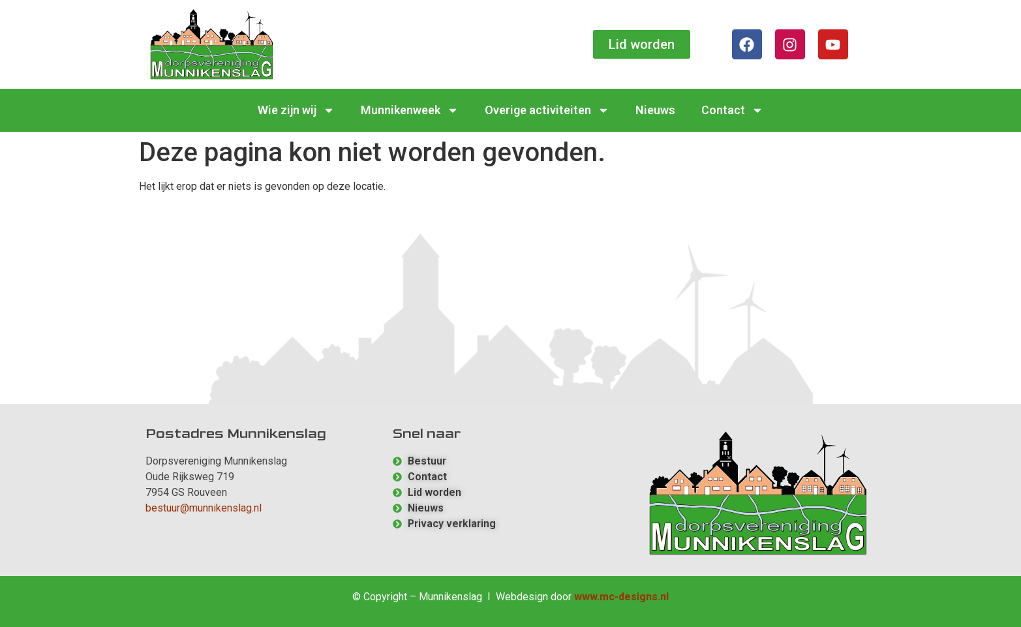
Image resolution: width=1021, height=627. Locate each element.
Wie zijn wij (296, 110)
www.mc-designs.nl (621, 596)
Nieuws (655, 110)
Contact (732, 110)
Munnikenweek (410, 110)
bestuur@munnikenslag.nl (203, 508)
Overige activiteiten (547, 110)
